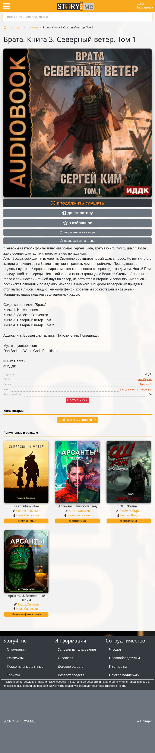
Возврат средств (71, 675)
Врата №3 (146, 384)
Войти (140, 3)
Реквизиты (15, 658)
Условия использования (77, 649)
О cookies (65, 658)
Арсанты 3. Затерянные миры (26, 598)
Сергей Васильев (28, 511)
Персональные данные (25, 666)
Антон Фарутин (79, 511)
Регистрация (145, 7)
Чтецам (115, 649)
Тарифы (13, 675)
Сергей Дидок (130, 515)
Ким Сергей (145, 379)
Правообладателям (124, 658)
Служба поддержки (124, 675)
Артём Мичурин (130, 511)
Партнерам (118, 666)
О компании (16, 649)
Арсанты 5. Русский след (77, 506)
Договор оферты (71, 666)
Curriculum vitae (26, 506)
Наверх (144, 721)
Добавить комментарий (77, 419)
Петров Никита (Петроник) (136, 389)
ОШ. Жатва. (128, 506)
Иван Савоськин (27, 515)
